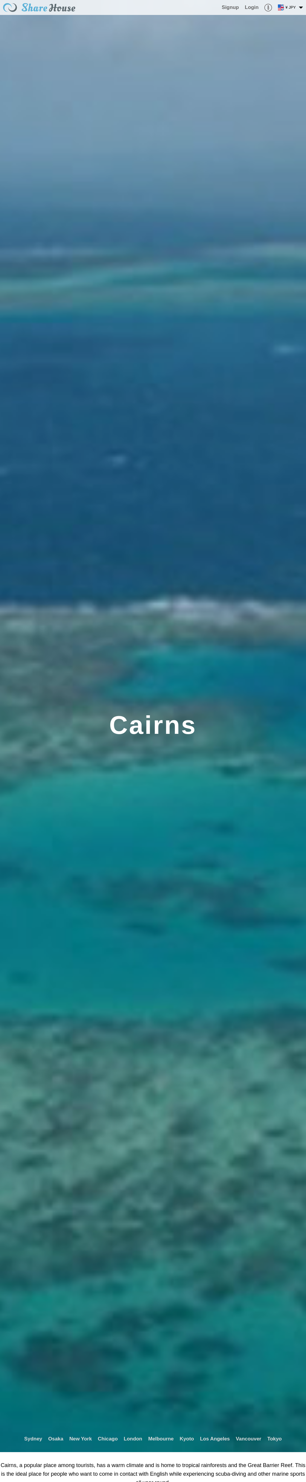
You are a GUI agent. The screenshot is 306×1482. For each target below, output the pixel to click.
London (133, 1439)
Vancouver (248, 1439)
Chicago (108, 1439)
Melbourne (161, 1439)
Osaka (55, 1439)
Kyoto (187, 1439)
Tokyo (274, 1439)
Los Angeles (215, 1439)
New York (80, 1439)
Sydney (33, 1439)
